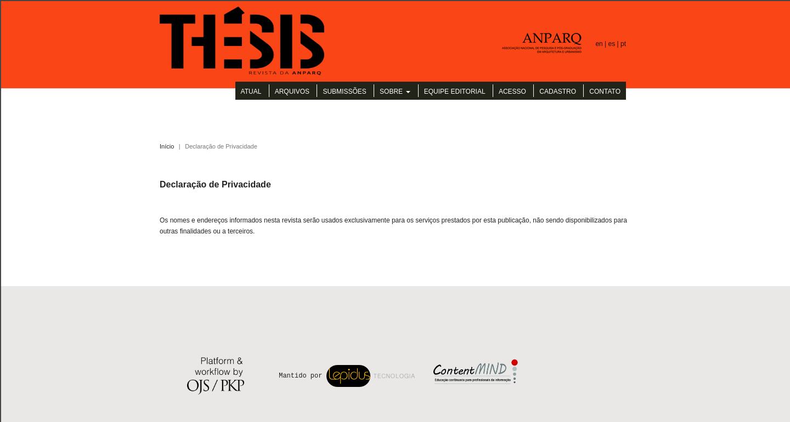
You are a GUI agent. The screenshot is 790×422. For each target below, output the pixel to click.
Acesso (512, 91)
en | (601, 44)
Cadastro (557, 91)
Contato (604, 91)
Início (167, 146)
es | (614, 44)
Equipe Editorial (455, 91)
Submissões (344, 91)
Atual (251, 91)
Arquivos (292, 91)
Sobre (392, 91)
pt (623, 44)
